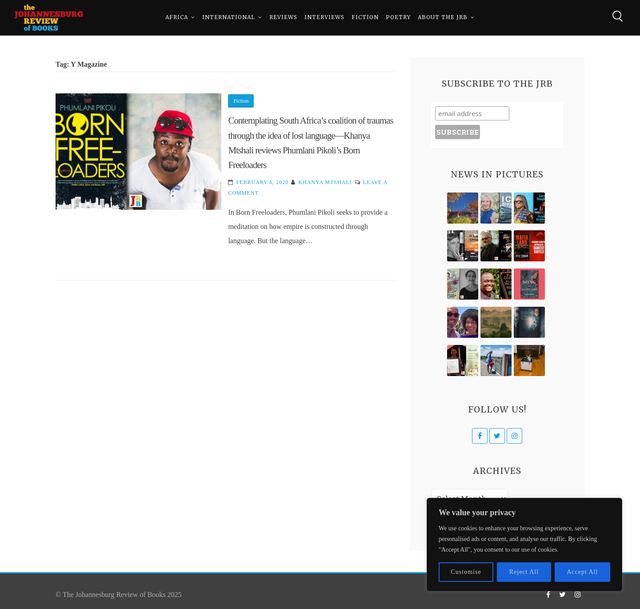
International (228, 17)
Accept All (582, 572)
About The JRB (443, 17)
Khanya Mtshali (325, 182)
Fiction (365, 17)
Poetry (398, 17)
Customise (466, 572)
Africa (176, 17)
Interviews (324, 17)
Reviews (283, 17)
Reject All (524, 572)
